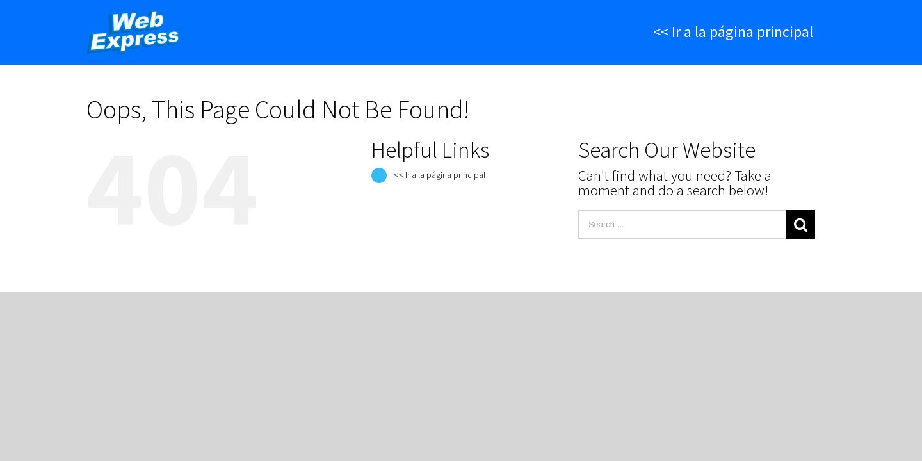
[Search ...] (682, 224)
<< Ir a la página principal (439, 175)
